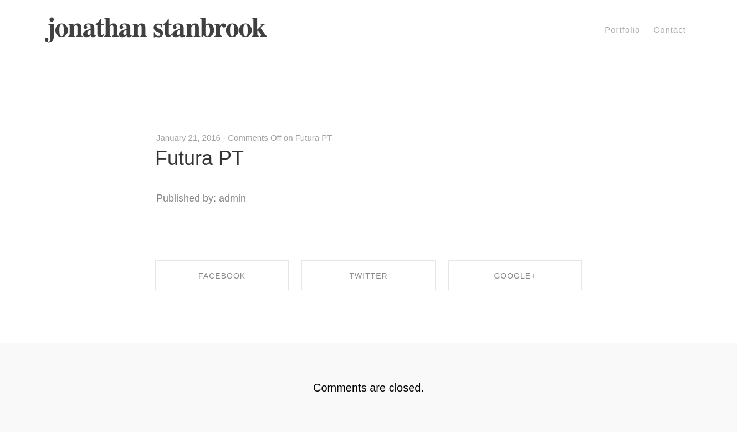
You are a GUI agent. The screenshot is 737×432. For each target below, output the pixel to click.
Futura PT (199, 158)
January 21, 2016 (188, 137)
